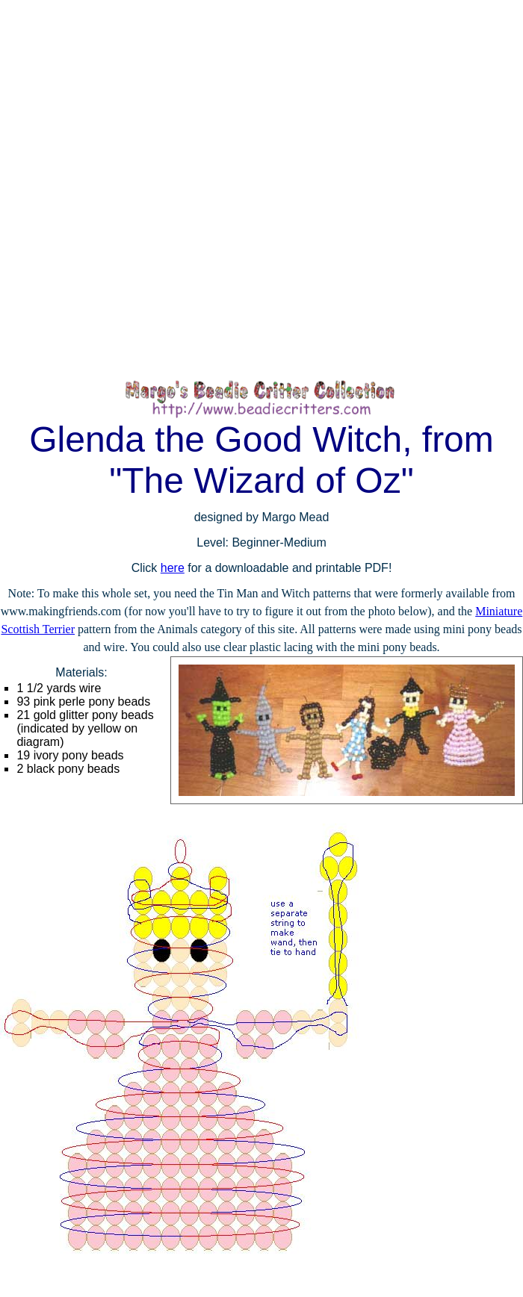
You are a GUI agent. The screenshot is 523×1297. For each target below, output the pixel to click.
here (173, 568)
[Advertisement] (181, 188)
